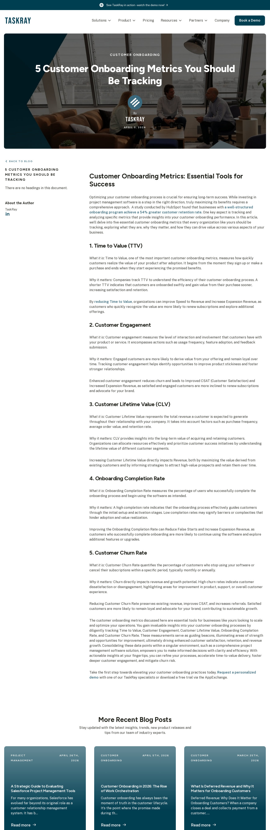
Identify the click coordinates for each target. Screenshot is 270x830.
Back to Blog (21, 161)
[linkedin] (7, 214)
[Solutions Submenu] (108, 20)
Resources (167, 20)
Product (123, 20)
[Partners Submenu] (205, 20)
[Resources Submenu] (179, 20)
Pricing (147, 20)
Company (220, 20)
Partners (195, 20)
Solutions (97, 20)
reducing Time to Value (113, 302)
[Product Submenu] (133, 20)
